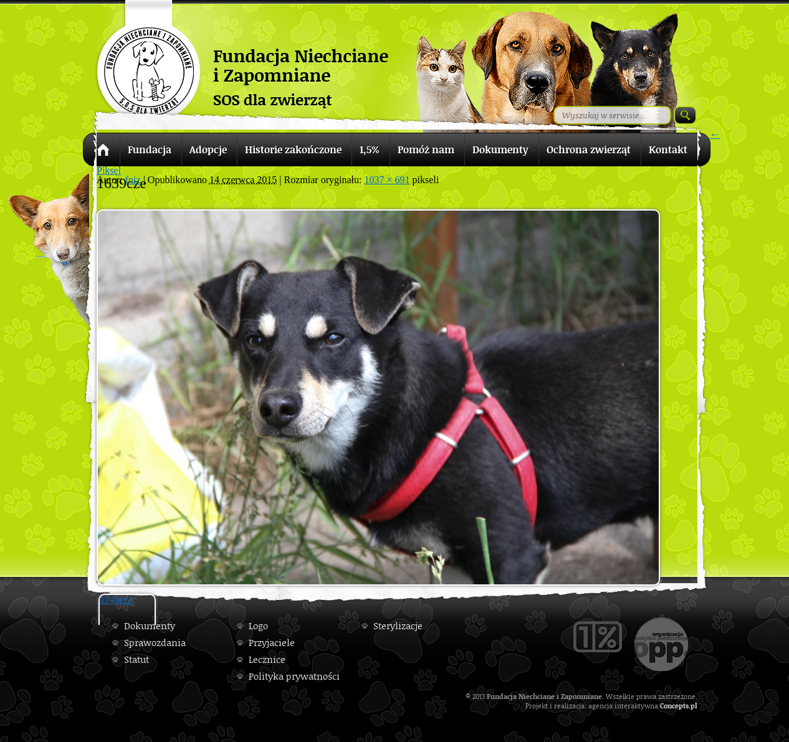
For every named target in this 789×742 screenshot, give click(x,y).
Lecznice (267, 659)
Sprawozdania (155, 642)
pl (694, 705)
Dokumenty (149, 625)
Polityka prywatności (294, 676)
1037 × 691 (386, 179)
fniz (133, 179)
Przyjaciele (272, 642)
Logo (258, 625)
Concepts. (675, 705)
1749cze (116, 599)
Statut (136, 659)
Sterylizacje (398, 625)
